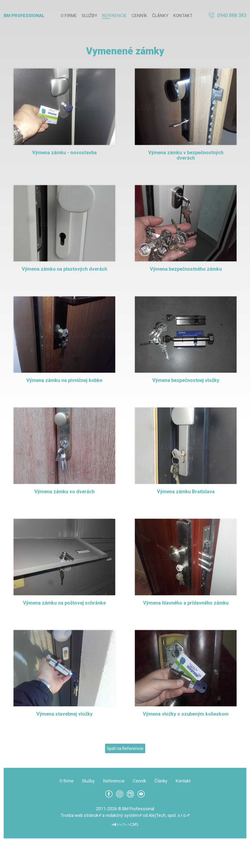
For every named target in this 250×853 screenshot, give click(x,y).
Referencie (114, 15)
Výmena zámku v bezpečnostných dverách (185, 155)
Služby (89, 15)
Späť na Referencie (125, 748)
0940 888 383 (231, 15)
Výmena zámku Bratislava (186, 491)
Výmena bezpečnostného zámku (186, 269)
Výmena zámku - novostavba (64, 152)
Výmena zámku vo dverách (64, 491)
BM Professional (24, 15)
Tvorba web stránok (79, 815)
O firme (69, 15)
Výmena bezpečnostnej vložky (185, 380)
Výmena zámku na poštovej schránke (64, 603)
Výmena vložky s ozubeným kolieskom (186, 714)
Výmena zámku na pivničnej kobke (64, 380)
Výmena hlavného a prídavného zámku (186, 603)
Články (160, 15)
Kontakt (182, 15)
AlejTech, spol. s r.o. (168, 815)
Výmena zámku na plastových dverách (64, 269)
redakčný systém (122, 815)
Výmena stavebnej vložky (64, 714)
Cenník (139, 15)
